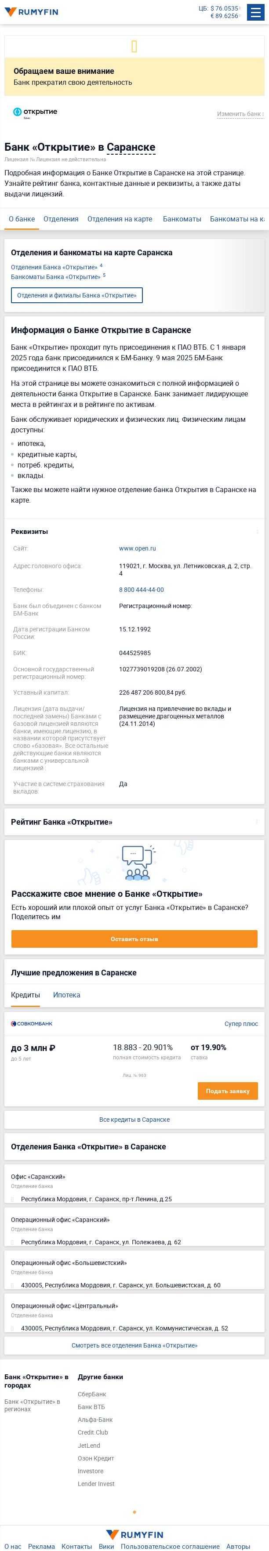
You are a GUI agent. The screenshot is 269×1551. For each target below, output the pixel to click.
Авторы (238, 1546)
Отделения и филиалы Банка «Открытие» (77, 295)
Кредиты (25, 995)
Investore (90, 1471)
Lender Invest (96, 1484)
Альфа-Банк (95, 1420)
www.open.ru (137, 548)
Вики (106, 1546)
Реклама (41, 1546)
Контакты (77, 1546)
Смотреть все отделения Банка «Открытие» (135, 1345)
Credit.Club (93, 1432)
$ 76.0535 (224, 8)
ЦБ (203, 8)
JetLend (89, 1446)
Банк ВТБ (91, 1407)
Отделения (61, 219)
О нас (13, 1546)
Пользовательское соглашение (170, 1546)
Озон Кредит (96, 1458)
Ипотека (66, 995)
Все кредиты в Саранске (134, 1119)
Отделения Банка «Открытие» (56, 267)
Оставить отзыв (134, 938)
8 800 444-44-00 (141, 590)
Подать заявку (228, 1090)
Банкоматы (182, 219)
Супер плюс (241, 1024)
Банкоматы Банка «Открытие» (58, 277)
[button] (134, 531)
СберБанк (92, 1394)
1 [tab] (134, 1512)
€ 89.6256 (224, 16)
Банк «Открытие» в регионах (32, 1405)
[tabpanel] (36, 1395)
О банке (22, 219)
